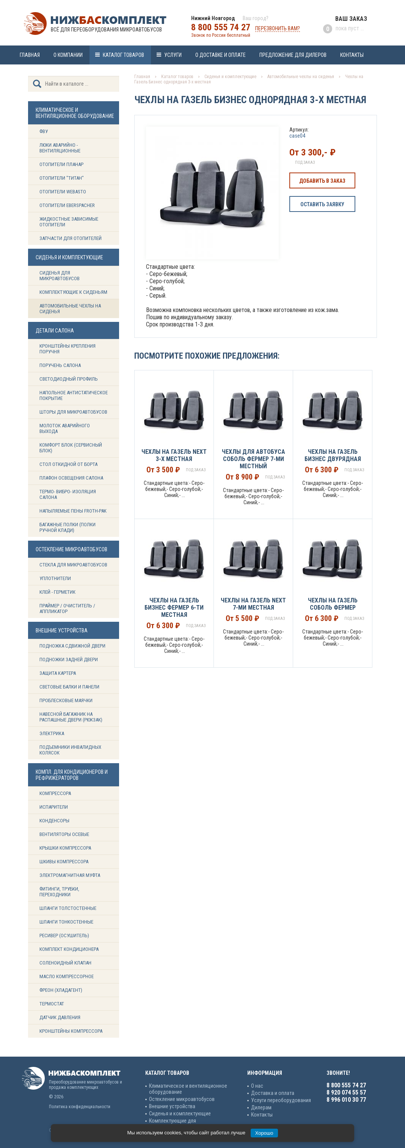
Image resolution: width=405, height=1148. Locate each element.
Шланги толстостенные (67, 908)
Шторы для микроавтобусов (73, 412)
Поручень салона (60, 365)
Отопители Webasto (62, 191)
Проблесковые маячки (66, 700)
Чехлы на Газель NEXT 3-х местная (174, 455)
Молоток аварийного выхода (64, 428)
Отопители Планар (61, 164)
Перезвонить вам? (277, 28)
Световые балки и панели (69, 687)
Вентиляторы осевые (64, 834)
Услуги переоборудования (281, 1100)
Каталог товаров (123, 55)
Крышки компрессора (65, 848)
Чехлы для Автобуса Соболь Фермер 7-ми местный (253, 459)
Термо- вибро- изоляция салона (67, 494)
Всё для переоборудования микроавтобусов (106, 30)
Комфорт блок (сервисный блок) (70, 447)
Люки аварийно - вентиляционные (59, 148)
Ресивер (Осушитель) (64, 935)
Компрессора (55, 793)
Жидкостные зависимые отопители (68, 221)
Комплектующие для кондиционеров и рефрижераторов (189, 1124)
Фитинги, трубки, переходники (59, 891)
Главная (30, 55)
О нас (257, 1086)
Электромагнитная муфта (69, 875)
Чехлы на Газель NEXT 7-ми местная (253, 604)
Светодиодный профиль (68, 379)
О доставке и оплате (220, 55)
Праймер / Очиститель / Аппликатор (67, 608)
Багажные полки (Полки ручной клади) (67, 527)
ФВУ (43, 131)
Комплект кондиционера (69, 949)
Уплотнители (55, 578)
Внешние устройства (172, 1106)
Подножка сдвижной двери (72, 646)
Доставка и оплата (272, 1093)
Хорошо (264, 1133)
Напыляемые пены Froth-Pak (73, 511)
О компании (68, 55)
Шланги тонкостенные (66, 922)
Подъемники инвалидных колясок (70, 750)
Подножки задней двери (68, 659)
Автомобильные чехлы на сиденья (70, 308)
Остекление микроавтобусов (182, 1099)
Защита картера (57, 673)
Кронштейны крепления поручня (67, 348)
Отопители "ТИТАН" (61, 178)
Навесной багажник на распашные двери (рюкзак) (70, 717)
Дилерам (261, 1107)
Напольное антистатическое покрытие (73, 395)
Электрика (51, 733)
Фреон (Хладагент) (60, 990)
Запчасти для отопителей (70, 238)
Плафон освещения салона (71, 478)
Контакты (352, 55)
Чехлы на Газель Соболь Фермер (333, 604)
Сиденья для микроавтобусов (59, 275)
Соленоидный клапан (65, 963)
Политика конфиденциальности (79, 1106)
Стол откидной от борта (68, 464)
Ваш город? (255, 18)
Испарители (53, 807)
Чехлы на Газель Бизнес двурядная (333, 455)
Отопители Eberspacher (67, 205)
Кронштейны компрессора (70, 1031)
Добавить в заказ (322, 181)
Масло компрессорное (66, 976)
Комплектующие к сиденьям (73, 292)
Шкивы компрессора (63, 861)
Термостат (51, 1004)
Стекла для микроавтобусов (73, 565)
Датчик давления (59, 1017)
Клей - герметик (57, 592)
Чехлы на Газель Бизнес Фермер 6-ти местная (174, 607)
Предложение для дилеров (293, 55)
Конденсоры (54, 820)
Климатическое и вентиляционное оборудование (188, 1089)
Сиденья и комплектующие (230, 76)
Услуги (173, 55)
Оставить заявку (322, 204)
